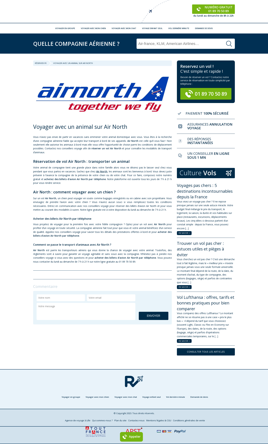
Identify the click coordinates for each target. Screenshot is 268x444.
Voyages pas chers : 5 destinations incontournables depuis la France (205, 191)
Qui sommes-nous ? (102, 420)
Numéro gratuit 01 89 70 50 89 (213, 9)
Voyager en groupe (65, 28)
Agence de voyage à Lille (77, 420)
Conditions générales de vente (189, 420)
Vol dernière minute (178, 28)
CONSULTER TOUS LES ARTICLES (206, 351)
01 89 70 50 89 (206, 94)
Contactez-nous (136, 420)
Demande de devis (204, 28)
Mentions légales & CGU (158, 420)
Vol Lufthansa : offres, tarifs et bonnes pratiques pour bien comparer (205, 302)
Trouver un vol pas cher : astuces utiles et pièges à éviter (200, 248)
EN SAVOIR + (184, 233)
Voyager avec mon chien (93, 28)
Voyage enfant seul (152, 28)
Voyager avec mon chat (124, 28)
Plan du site (120, 420)
